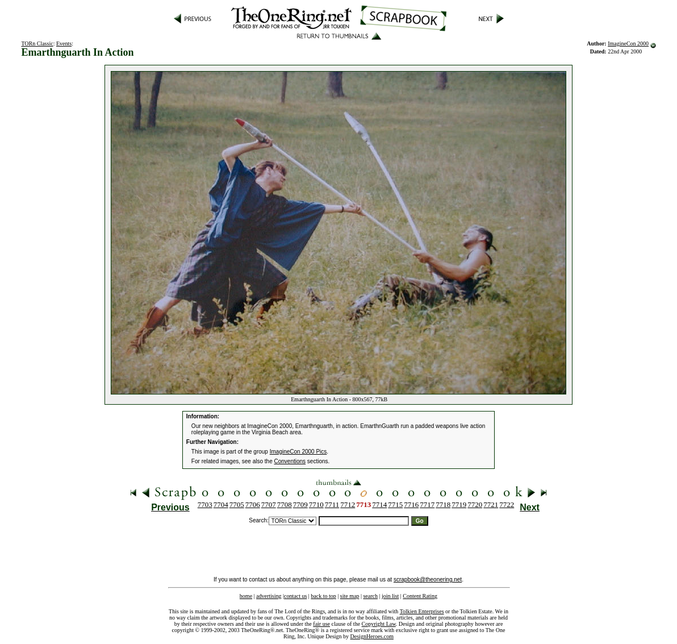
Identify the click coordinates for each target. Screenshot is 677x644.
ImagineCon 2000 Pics (298, 451)
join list (390, 596)
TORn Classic (37, 43)
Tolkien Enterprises (422, 611)
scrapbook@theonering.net (428, 579)
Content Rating (420, 596)
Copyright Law (379, 624)
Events (64, 43)
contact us (295, 596)
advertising (268, 596)
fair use (321, 624)
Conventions (290, 461)
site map (350, 596)
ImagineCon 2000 (628, 43)
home (246, 596)
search (370, 596)
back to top (323, 596)
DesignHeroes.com (372, 636)
